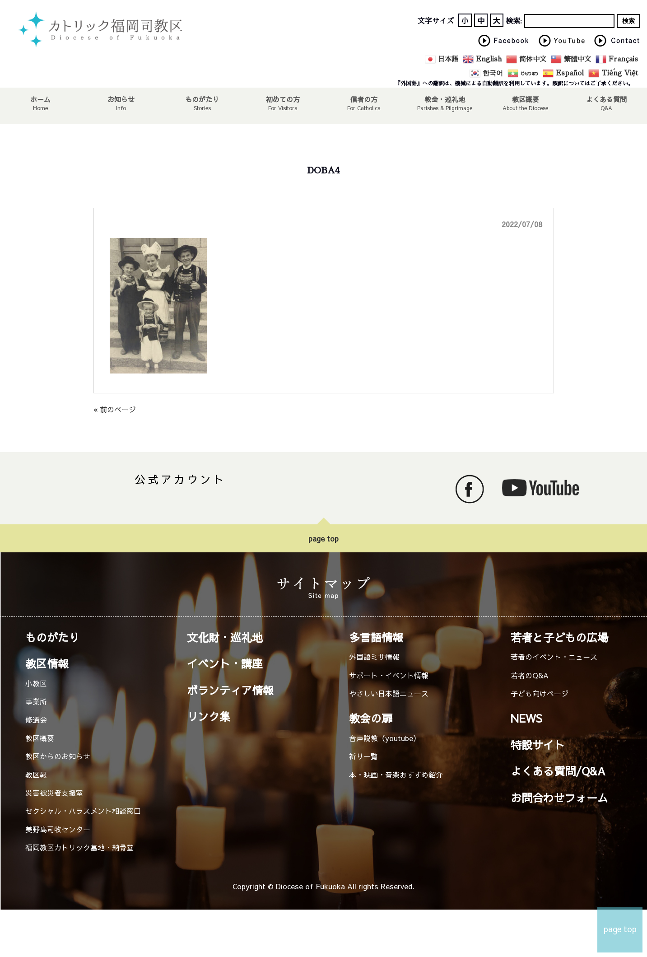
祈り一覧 (363, 756)
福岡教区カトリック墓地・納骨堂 (79, 847)
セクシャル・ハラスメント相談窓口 (83, 811)
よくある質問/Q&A (558, 771)
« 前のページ (114, 409)
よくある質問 (606, 98)
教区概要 (39, 738)
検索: (514, 21)
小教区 (36, 683)
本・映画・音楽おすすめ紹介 (396, 775)
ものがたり (202, 98)
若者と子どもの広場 (559, 637)
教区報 (36, 775)
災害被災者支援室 (54, 793)
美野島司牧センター (57, 829)
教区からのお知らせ (57, 756)
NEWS (526, 718)
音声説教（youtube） (384, 738)
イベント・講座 (225, 663)
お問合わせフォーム (559, 797)
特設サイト (538, 744)
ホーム (40, 98)
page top (323, 538)
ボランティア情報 (230, 690)
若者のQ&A (530, 675)
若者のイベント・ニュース (554, 657)
